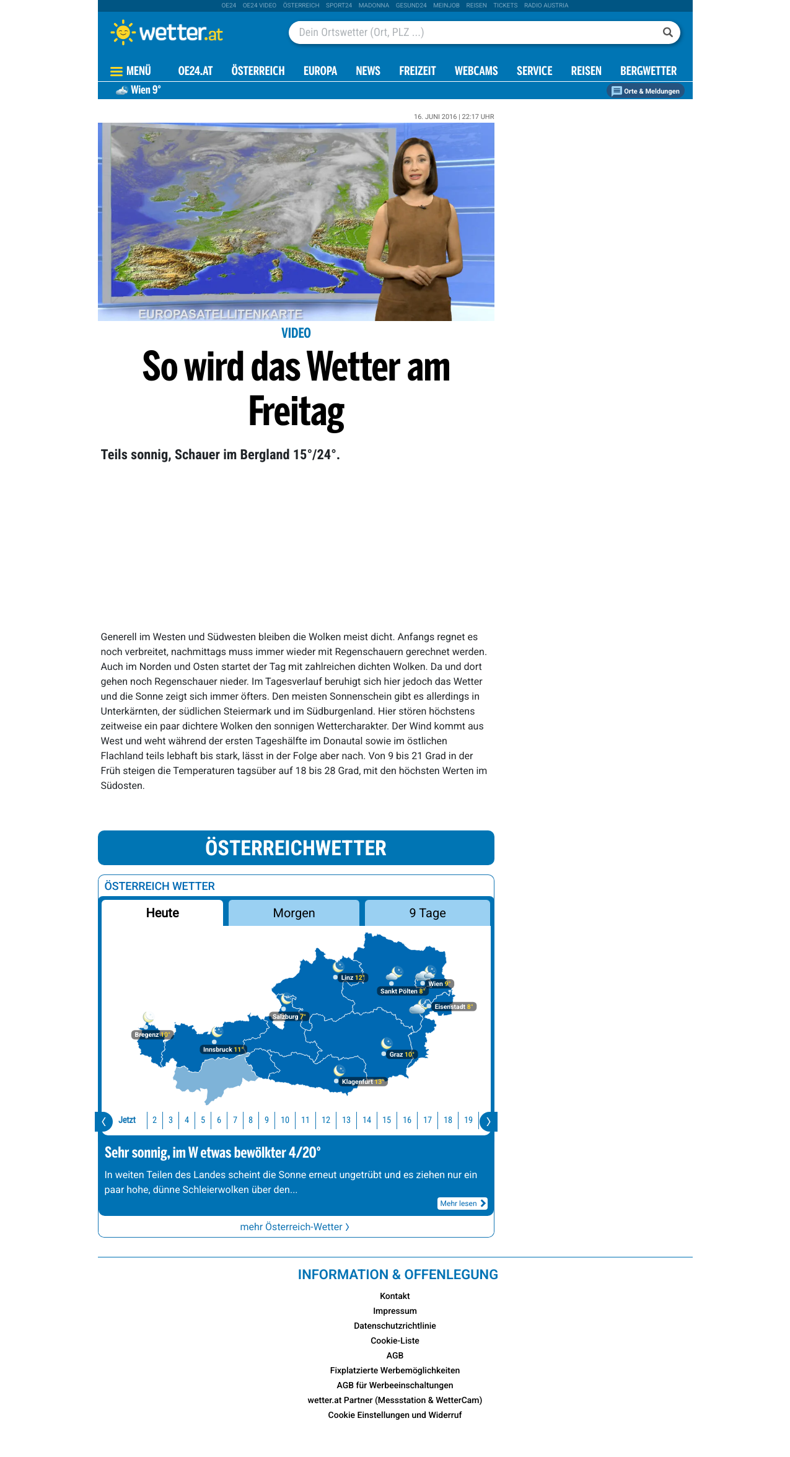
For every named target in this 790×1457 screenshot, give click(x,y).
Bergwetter (648, 72)
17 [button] (397, 1120)
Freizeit (417, 72)
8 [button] (221, 1120)
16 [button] (377, 1120)
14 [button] (337, 1120)
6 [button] (189, 1120)
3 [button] (141, 1120)
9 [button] (237, 1120)
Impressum (395, 1311)
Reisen (477, 5)
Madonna (374, 5)
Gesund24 (411, 5)
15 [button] (357, 1120)
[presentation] (104, 1122)
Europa (320, 72)
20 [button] (458, 1120)
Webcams (476, 72)
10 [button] (255, 1120)
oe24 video (260, 5)
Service (534, 72)
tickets (505, 5)
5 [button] (173, 1120)
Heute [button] (162, 912)
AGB (395, 1356)
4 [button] (157, 1120)
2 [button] (125, 1120)
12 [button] (296, 1120)
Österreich (301, 5)
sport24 (339, 5)
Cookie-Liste (395, 1341)
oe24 (228, 5)
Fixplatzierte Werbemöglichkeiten (395, 1371)
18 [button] (418, 1120)
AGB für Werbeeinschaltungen (395, 1386)
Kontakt (395, 1296)
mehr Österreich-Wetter (295, 1227)
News (368, 72)
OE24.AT (195, 72)
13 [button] (316, 1120)
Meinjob (446, 5)
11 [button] (275, 1120)
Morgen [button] (294, 912)
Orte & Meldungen (646, 91)
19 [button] (438, 1120)
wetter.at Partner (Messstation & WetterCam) (395, 1401)
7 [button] (205, 1120)
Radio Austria (546, 5)
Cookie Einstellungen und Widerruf (395, 1415)
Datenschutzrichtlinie (395, 1326)
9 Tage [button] (428, 912)
